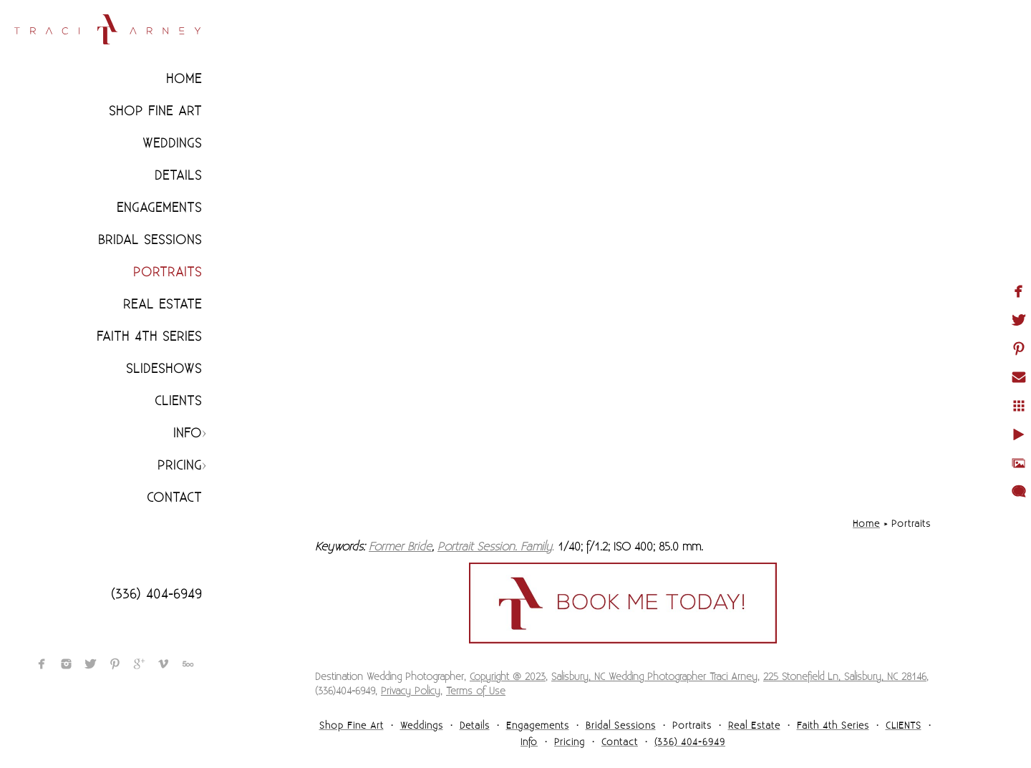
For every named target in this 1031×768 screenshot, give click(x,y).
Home (184, 79)
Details (178, 175)
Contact (174, 498)
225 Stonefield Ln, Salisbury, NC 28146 (844, 677)
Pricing (180, 465)
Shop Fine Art (155, 111)
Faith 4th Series (149, 337)
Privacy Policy (410, 691)
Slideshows (164, 369)
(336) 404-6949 (156, 594)
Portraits (167, 272)
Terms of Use (475, 691)
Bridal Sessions (150, 240)
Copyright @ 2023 (508, 677)
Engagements (159, 208)
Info (187, 433)
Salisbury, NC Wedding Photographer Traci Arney (654, 677)
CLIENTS (178, 401)
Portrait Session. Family (494, 547)
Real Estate (162, 304)
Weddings (172, 143)
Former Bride (400, 547)
